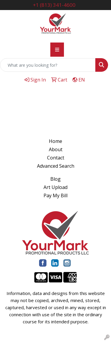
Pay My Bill (55, 195)
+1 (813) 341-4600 (54, 4)
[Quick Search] (48, 65)
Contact (55, 157)
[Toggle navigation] (57, 50)
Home (55, 141)
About (55, 149)
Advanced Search (55, 166)
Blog (55, 179)
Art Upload (55, 187)
